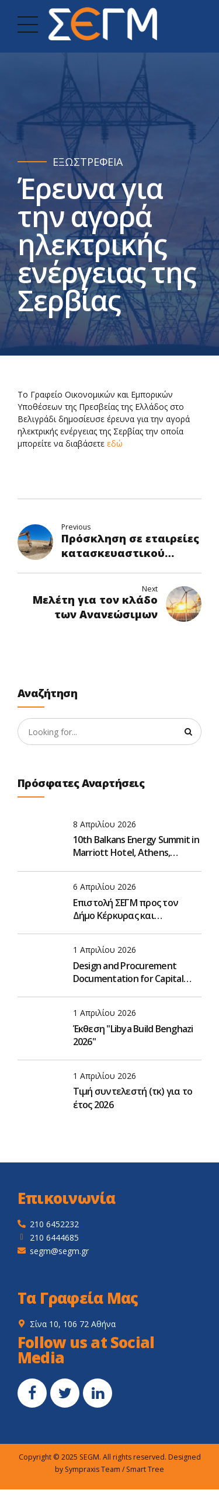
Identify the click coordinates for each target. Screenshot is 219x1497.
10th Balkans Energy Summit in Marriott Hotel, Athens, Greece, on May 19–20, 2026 (136, 846)
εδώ (115, 443)
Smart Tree (145, 1469)
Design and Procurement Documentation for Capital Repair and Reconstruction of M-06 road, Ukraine (133, 972)
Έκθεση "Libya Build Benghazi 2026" (133, 1035)
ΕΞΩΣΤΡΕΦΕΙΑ (88, 162)
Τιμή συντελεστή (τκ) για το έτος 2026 (133, 1098)
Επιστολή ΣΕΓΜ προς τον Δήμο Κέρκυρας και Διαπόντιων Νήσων (126, 909)
